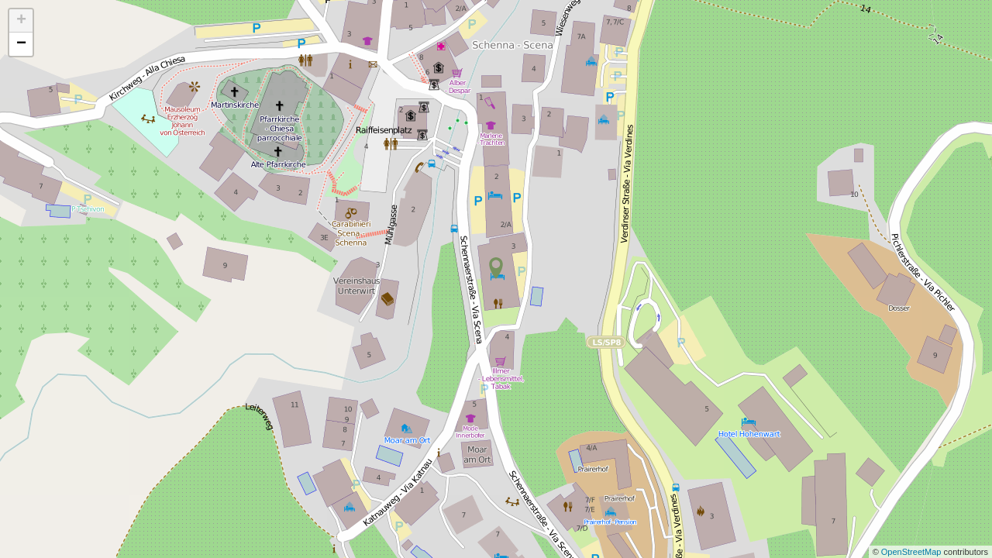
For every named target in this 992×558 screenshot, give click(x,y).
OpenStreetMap (912, 551)
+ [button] (21, 21)
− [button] (21, 44)
